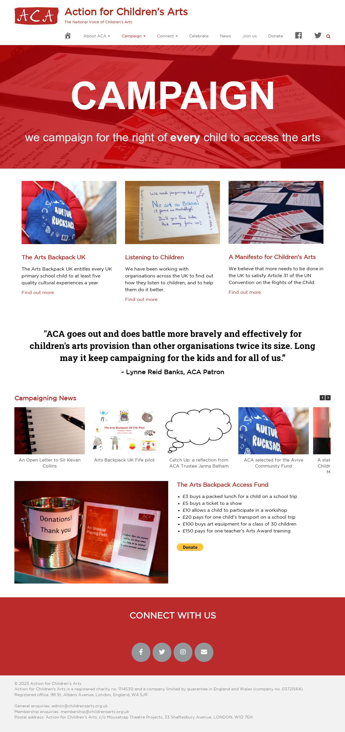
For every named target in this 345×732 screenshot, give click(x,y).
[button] (328, 397)
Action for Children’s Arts (126, 12)
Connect (165, 36)
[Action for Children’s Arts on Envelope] (204, 652)
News (225, 36)
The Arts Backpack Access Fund (222, 485)
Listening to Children (154, 257)
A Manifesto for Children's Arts (272, 257)
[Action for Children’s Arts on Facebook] (141, 652)
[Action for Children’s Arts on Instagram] (183, 652)
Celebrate (198, 36)
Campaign (132, 36)
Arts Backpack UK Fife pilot (124, 460)
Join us (249, 36)
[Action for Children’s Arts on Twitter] (162, 652)
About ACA (94, 36)
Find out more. (38, 293)
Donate (275, 36)
